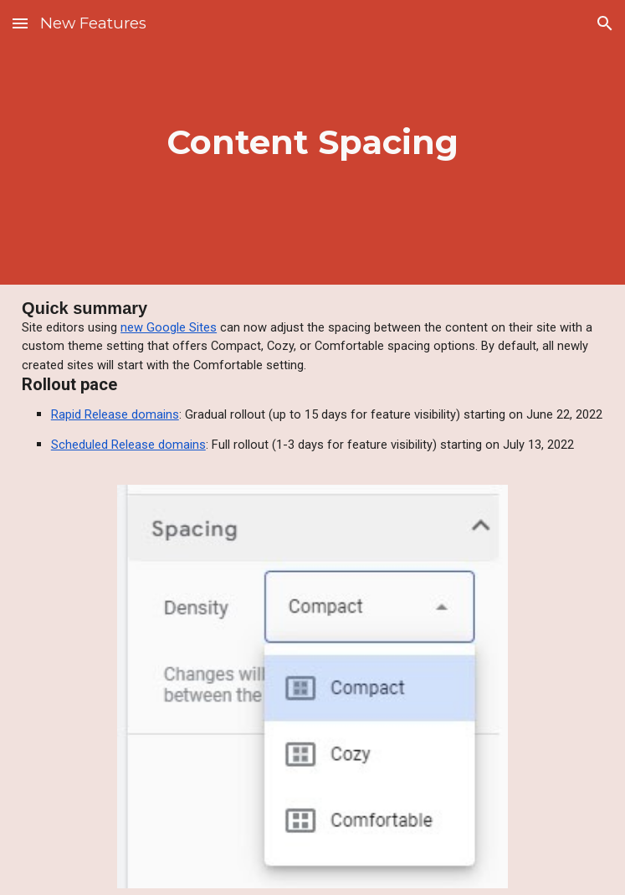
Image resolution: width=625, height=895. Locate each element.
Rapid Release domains (115, 414)
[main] (312, 142)
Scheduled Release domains (128, 444)
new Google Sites (168, 327)
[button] (20, 23)
